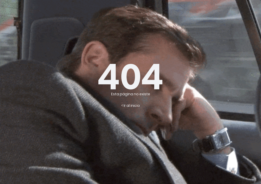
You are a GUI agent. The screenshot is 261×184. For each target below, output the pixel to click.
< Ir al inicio (130, 105)
